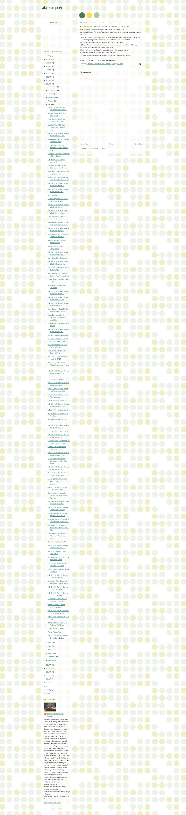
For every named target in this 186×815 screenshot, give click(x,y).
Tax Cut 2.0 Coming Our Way (58, 335)
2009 (48, 693)
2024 (48, 63)
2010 (48, 690)
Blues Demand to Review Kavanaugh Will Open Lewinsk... (57, 317)
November (52, 90)
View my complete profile (52, 803)
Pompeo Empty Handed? (57, 542)
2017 (48, 665)
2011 (48, 686)
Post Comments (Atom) (98, 148)
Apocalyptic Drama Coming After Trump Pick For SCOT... (57, 481)
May (49, 646)
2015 (48, 672)
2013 (48, 679)
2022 (48, 70)
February (51, 657)
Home (111, 144)
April (50, 650)
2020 (48, 77)
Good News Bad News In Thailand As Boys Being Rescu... (57, 495)
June (50, 642)
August (50, 101)
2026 (48, 56)
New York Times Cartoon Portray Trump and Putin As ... (58, 365)
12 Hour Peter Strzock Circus (58, 431)
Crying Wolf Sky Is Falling (57, 400)
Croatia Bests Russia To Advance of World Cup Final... (57, 536)
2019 (48, 80)
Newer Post (84, 144)
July (49, 104)
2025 (48, 59)
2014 (48, 675)
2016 (48, 668)
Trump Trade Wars (54, 632)
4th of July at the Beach (56, 628)
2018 (48, 84)
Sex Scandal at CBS (55, 195)
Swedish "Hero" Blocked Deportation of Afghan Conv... (56, 127)
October (51, 94)
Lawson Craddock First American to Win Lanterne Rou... (58, 147)
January (51, 660)
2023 (48, 66)
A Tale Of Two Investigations (58, 410)
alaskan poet (52, 7)
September (52, 97)
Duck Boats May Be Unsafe (57, 258)
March (50, 653)
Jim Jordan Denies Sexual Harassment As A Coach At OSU (58, 527)
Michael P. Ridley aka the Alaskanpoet (55, 715)
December (52, 87)
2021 (48, 73)
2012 (48, 682)
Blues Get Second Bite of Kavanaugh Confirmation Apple (58, 461)
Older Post (138, 144)
